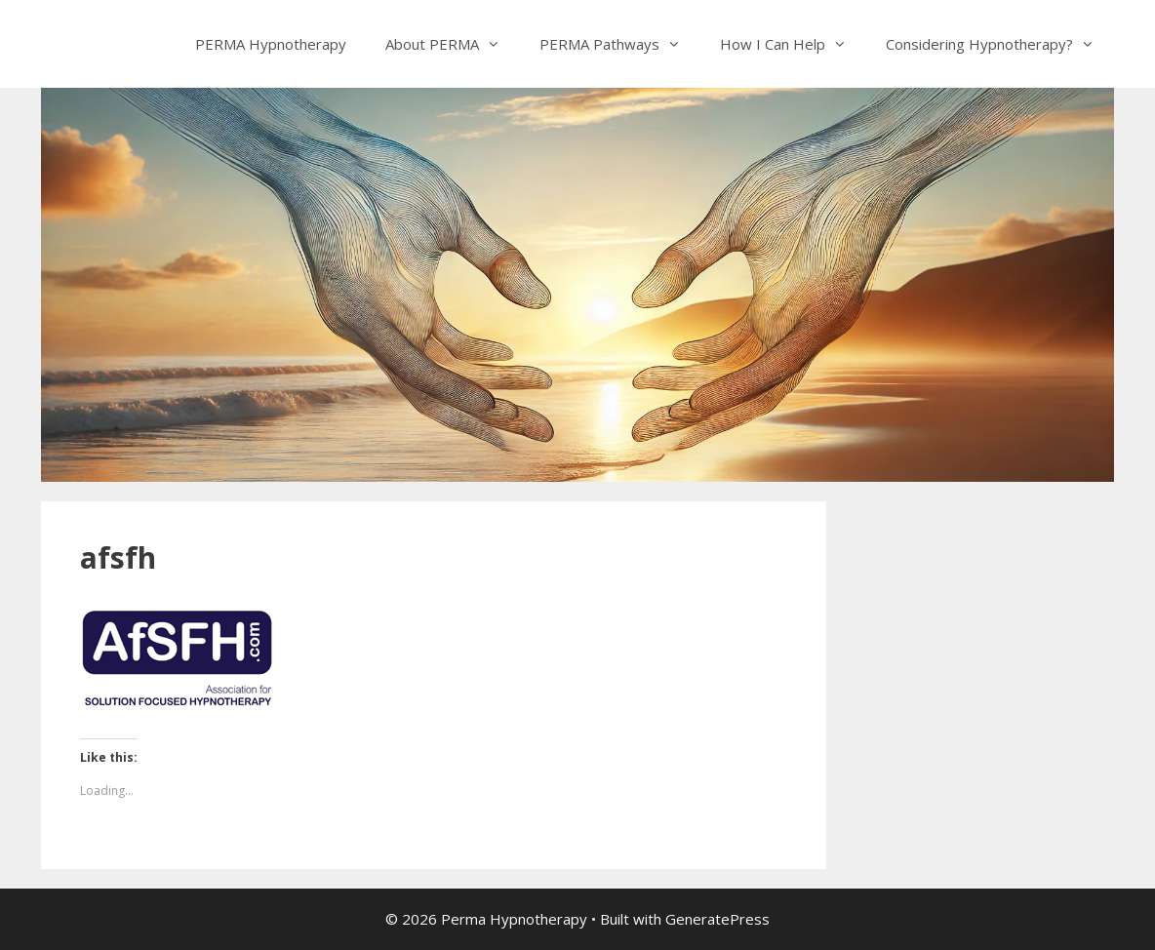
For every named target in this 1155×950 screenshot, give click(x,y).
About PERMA (452, 44)
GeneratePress (717, 919)
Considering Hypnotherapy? (1000, 44)
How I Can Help (793, 44)
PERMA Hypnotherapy (270, 44)
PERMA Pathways (619, 44)
